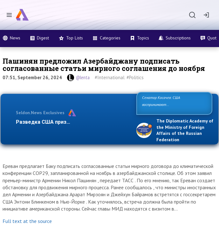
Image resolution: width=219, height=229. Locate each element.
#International (110, 77)
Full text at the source (27, 221)
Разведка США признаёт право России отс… (71, 122)
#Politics (135, 77)
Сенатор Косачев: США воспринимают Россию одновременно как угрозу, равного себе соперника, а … (173, 104)
